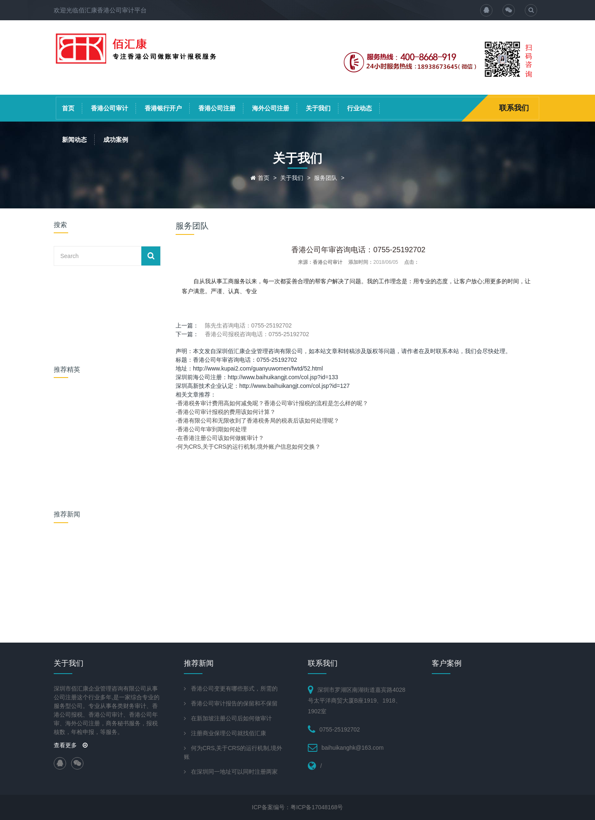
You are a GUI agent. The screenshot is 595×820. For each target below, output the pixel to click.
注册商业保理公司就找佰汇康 (228, 733)
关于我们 (318, 108)
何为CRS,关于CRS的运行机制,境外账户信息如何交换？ (249, 446)
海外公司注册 (270, 108)
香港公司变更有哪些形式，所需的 (234, 688)
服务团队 (325, 178)
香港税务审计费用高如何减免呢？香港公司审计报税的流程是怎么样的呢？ (272, 403)
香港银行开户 (163, 108)
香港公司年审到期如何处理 (212, 429)
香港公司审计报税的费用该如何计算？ (226, 412)
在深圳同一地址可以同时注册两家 (234, 771)
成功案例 (115, 139)
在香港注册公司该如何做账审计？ (220, 438)
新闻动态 (74, 139)
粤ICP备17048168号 (316, 807)
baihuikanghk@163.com (352, 747)
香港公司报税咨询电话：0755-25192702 (257, 334)
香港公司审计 (109, 108)
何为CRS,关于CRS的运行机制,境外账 (233, 752)
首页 (68, 108)
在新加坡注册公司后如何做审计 (231, 718)
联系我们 (514, 108)
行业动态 (359, 108)
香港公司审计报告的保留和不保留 (234, 703)
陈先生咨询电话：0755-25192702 (248, 325)
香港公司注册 (217, 108)
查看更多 (71, 745)
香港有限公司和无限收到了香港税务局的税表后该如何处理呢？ (258, 420)
